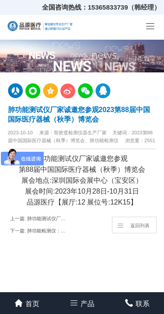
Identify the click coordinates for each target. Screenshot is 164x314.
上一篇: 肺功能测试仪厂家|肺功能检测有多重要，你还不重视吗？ (40, 218)
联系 (137, 302)
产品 (82, 302)
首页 (26, 302)
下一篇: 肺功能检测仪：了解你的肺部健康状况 (40, 230)
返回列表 (133, 225)
